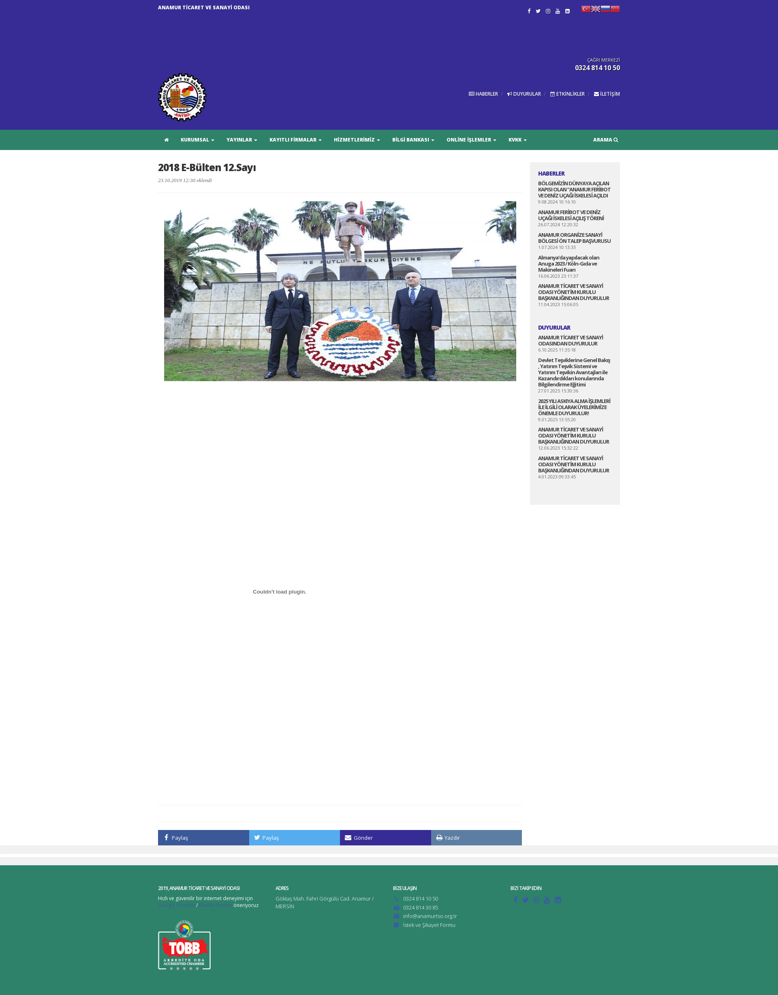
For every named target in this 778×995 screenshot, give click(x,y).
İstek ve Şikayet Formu (429, 925)
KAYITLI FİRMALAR (295, 139)
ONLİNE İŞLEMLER (471, 139)
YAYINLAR (242, 139)
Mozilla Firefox (215, 905)
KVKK (518, 139)
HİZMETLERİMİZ (357, 139)
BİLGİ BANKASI (413, 139)
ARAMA (605, 139)
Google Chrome (176, 905)
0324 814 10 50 (420, 898)
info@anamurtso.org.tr (430, 916)
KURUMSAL (197, 139)
